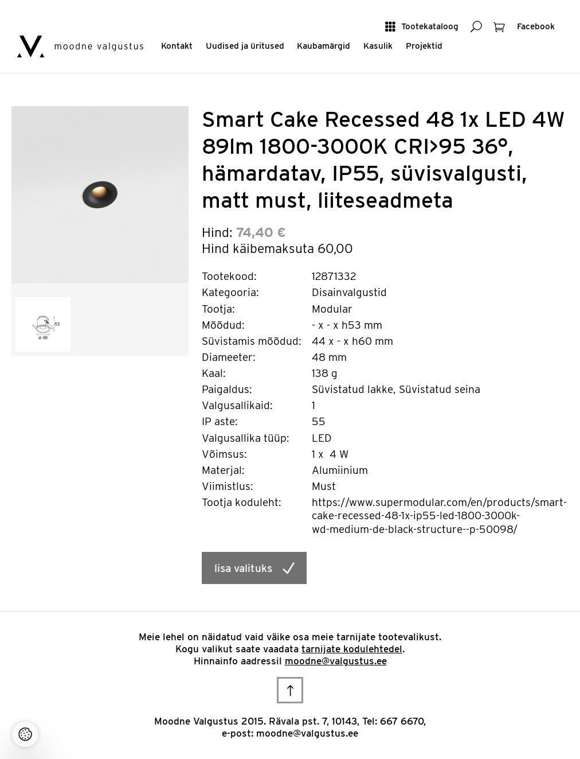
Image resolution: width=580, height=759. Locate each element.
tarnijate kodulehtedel (351, 649)
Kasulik (378, 45)
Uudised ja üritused (245, 45)
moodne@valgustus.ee (336, 661)
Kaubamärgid (323, 45)
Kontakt (177, 45)
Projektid (424, 45)
